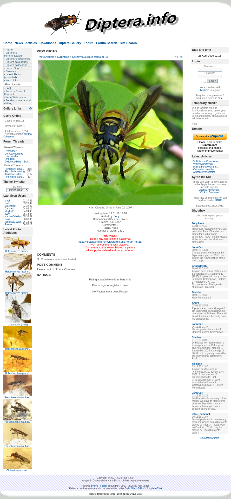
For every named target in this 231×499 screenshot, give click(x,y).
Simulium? (10, 159)
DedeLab (197, 292)
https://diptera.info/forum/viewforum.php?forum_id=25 (110, 241)
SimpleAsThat (154, 488)
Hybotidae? (11, 151)
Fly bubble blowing (15, 171)
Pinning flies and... (15, 176)
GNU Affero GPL (133, 488)
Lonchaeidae (12, 156)
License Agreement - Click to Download (210, 191)
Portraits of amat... (15, 169)
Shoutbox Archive (209, 438)
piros (7, 219)
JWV (7, 214)
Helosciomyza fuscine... (17, 251)
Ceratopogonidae (14, 153)
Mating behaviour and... (206, 166)
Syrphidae (63, 56)
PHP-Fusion (100, 486)
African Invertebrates (204, 172)
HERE (218, 200)
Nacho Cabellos (13, 216)
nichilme (197, 364)
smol (7, 200)
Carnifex (9, 208)
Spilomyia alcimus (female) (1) (90, 56)
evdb (7, 203)
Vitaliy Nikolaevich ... (204, 164)
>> (181, 56)
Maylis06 (9, 211)
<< (176, 56)
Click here (203, 90)
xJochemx (10, 206)
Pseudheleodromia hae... (17, 397)
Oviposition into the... (204, 169)
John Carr (197, 247)
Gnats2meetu (199, 266)
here (220, 98)
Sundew (196, 337)
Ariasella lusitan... (14, 174)
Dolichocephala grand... (17, 349)
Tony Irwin (198, 223)
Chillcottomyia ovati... (18, 470)
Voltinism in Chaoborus (205, 161)
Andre (195, 303)
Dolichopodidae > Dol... (17, 161)
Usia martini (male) (18, 324)
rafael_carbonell (201, 414)
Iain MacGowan (13, 221)
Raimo (8, 224)
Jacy (116, 216)
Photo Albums (46, 56)
